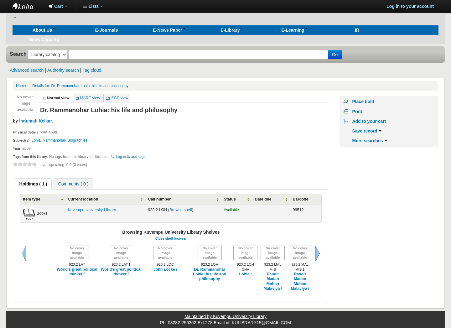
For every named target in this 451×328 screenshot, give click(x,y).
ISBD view (119, 98)
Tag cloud (91, 70)
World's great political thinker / (77, 271)
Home (21, 86)
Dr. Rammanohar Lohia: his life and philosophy (80, 86)
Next (317, 253)
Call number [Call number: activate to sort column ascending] (159, 199)
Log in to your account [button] (410, 6)
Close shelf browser (171, 238)
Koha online (28, 6)
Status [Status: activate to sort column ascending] (230, 199)
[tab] (33, 184)
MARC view (90, 98)
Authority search (63, 70)
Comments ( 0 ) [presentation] (73, 183)
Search (18, 54)
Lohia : (245, 274)
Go (335, 54)
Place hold (363, 101)
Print (357, 111)
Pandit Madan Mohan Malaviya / (272, 281)
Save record (366, 130)
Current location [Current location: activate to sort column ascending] (83, 199)
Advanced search (27, 70)
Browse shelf (180, 210)
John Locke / (165, 269)
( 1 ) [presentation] (33, 183)
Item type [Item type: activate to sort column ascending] (31, 199)
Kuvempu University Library (92, 210)
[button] (58, 6)
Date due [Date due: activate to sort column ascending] (263, 199)
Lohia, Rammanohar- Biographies (59, 140)
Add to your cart (369, 121)
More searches (369, 140)
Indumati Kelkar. (36, 120)
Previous (24, 253)
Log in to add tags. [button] (131, 156)
